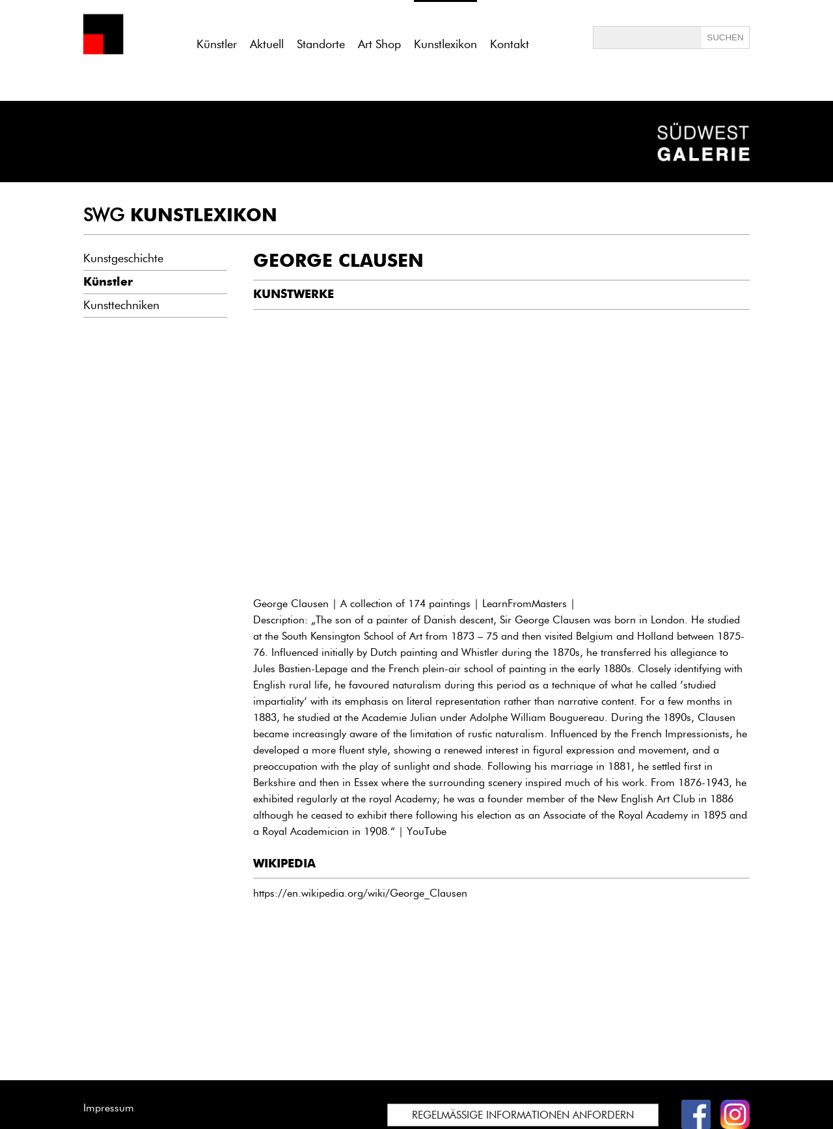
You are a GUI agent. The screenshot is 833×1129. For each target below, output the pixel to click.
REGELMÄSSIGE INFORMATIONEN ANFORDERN (523, 1115)
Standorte (321, 44)
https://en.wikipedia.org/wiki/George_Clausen (360, 893)
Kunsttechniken (121, 305)
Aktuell (267, 44)
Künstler (217, 44)
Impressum (108, 1108)
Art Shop (379, 44)
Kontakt (509, 44)
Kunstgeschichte (123, 258)
